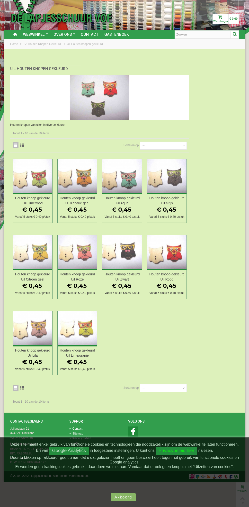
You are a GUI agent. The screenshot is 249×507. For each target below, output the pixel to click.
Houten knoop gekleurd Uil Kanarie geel (132, 199)
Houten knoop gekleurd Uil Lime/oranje (132, 371)
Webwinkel (35, 34)
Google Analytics (69, 450)
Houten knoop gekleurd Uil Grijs (218, 196)
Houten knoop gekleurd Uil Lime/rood (90, 196)
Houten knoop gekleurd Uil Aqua (175, 196)
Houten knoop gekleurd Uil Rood (217, 282)
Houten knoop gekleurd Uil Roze (132, 282)
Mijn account (228, 5)
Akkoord (123, 497)
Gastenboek (116, 34)
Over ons (64, 34)
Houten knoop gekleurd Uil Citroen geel (90, 285)
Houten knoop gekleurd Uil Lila (90, 368)
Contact (89, 34)
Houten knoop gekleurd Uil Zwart (175, 282)
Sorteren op (180, 141)
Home (14, 44)
